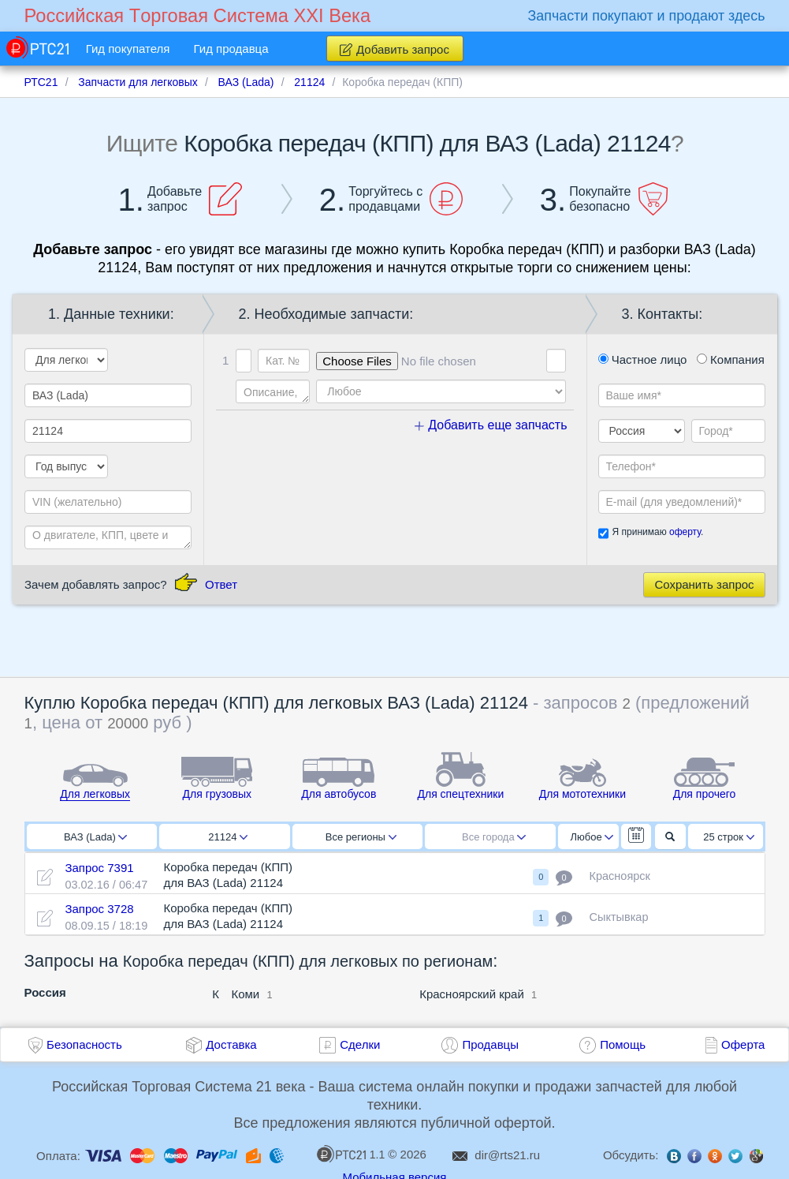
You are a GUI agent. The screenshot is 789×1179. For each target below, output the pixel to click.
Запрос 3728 (99, 908)
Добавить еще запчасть (491, 425)
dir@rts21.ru (507, 1155)
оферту (685, 531)
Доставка (231, 1044)
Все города (494, 837)
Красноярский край (471, 994)
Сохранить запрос (704, 584)
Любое (592, 837)
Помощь (623, 1044)
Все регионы (361, 837)
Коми (245, 994)
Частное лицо (642, 359)
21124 (227, 837)
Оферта (743, 1044)
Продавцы (490, 1044)
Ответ (221, 584)
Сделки (360, 1044)
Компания (731, 359)
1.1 (351, 1153)
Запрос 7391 (99, 867)
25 (728, 837)
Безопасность (84, 1044)
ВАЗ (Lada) (95, 837)
